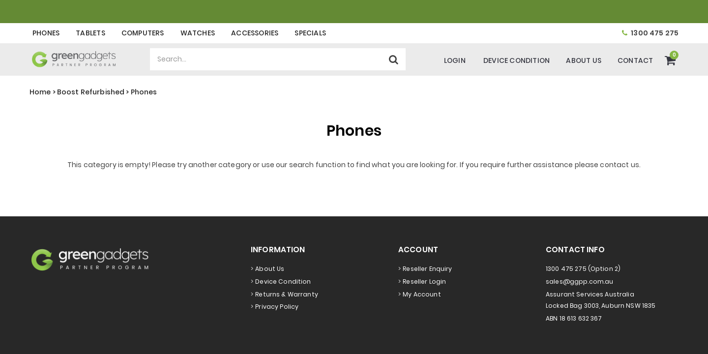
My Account (422, 294)
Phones (45, 33)
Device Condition (516, 60)
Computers (142, 33)
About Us (583, 60)
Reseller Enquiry (427, 269)
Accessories (254, 33)
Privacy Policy (276, 306)
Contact (635, 60)
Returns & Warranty (286, 294)
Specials (310, 33)
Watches (197, 33)
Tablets (90, 33)
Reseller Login (424, 281)
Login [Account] (455, 60)
